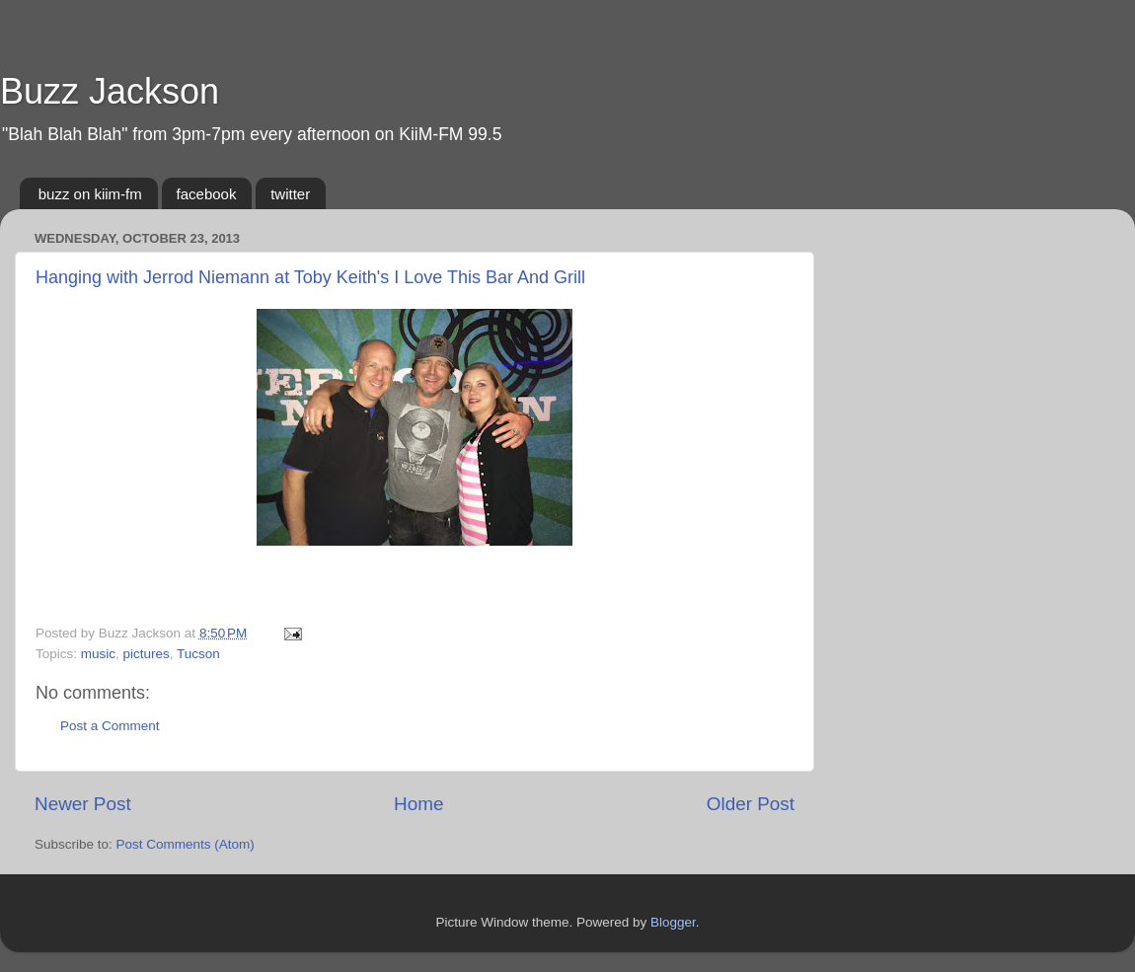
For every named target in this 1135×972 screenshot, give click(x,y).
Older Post (750, 803)
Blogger (673, 922)
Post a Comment (110, 725)
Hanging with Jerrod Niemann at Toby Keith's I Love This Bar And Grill (310, 277)
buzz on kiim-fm (90, 194)
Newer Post (83, 803)
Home (418, 803)
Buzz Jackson (109, 91)
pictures (146, 653)
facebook (207, 194)
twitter (290, 194)
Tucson (198, 653)
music (98, 653)
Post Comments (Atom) (185, 844)
